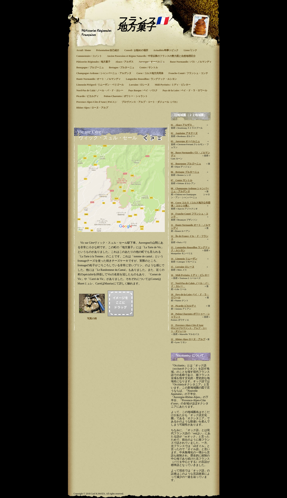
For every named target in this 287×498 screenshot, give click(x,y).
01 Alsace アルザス (183, 125)
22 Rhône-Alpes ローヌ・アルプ (188, 339)
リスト (160, 138)
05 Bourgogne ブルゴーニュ (186, 164)
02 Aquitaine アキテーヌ (184, 133)
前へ (145, 138)
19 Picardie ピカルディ (183, 306)
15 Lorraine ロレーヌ (183, 267)
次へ (152, 138)
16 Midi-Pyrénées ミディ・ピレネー (190, 275)
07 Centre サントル (181, 180)
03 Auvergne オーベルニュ (185, 141)
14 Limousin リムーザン (184, 259)
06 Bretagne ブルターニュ (185, 172)
